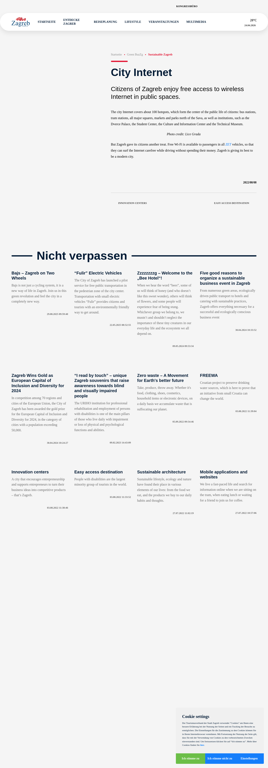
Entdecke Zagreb (69, 21)
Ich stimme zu (190, 758)
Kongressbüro (186, 6)
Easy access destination (235, 203)
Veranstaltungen (162, 22)
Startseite (45, 22)
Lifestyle (131, 22)
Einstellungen (249, 758)
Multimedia (194, 22)
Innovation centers (129, 203)
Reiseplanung (103, 22)
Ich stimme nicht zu (219, 758)
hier (202, 745)
